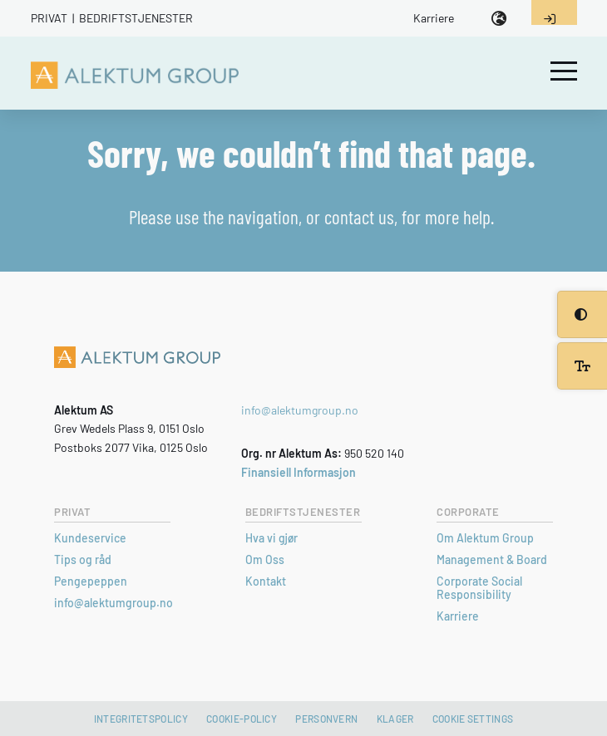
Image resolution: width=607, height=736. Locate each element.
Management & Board (492, 559)
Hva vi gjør (271, 538)
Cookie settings (473, 718)
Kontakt (265, 581)
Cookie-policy (241, 718)
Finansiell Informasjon (298, 472)
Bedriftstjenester (136, 18)
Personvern (326, 718)
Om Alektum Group (485, 538)
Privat (49, 18)
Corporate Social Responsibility (479, 587)
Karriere (433, 18)
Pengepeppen (90, 581)
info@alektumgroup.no (299, 410)
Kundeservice (90, 538)
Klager (395, 718)
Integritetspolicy (141, 718)
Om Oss (264, 559)
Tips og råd (82, 559)
